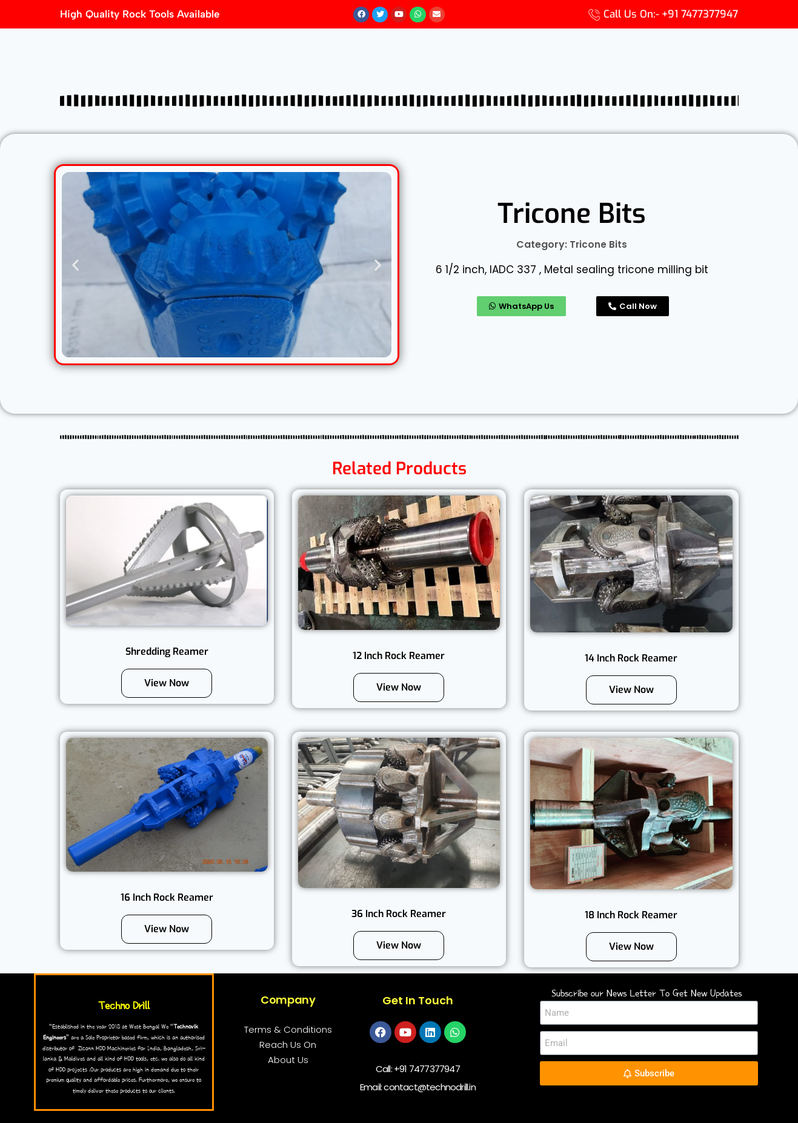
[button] (75, 265)
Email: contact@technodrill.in (418, 1087)
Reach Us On (287, 1045)
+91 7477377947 (427, 1069)
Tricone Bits (599, 245)
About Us (288, 1060)
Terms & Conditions (288, 1030)
